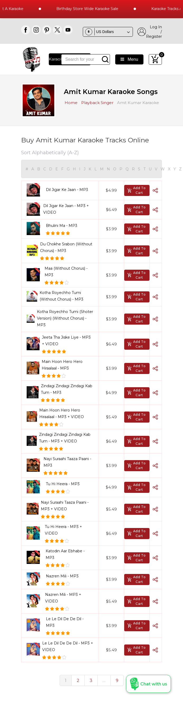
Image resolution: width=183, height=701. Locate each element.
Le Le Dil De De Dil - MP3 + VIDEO (67, 646)
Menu (129, 59)
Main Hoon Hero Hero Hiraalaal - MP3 (62, 365)
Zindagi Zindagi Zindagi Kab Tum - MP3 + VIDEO (64, 437)
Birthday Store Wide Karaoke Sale (92, 8)
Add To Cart (136, 190)
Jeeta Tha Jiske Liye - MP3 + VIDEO (66, 340)
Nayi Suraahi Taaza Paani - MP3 (67, 462)
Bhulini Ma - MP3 (61, 225)
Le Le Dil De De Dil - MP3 (65, 622)
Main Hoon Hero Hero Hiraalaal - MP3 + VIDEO (61, 413)
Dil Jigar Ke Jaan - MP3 (67, 189)
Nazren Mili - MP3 (62, 576)
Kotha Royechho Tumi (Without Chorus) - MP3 (61, 296)
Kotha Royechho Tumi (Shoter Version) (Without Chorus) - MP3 (65, 318)
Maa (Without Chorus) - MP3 (66, 271)
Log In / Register (149, 32)
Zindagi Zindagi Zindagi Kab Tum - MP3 (66, 389)
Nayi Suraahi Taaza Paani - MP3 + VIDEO (65, 505)
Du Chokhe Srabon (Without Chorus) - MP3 (66, 247)
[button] (148, 684)
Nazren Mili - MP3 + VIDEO (63, 598)
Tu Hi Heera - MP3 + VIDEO (63, 530)
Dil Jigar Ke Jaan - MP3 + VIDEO (66, 209)
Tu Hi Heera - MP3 (63, 484)
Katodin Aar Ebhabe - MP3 (65, 554)
